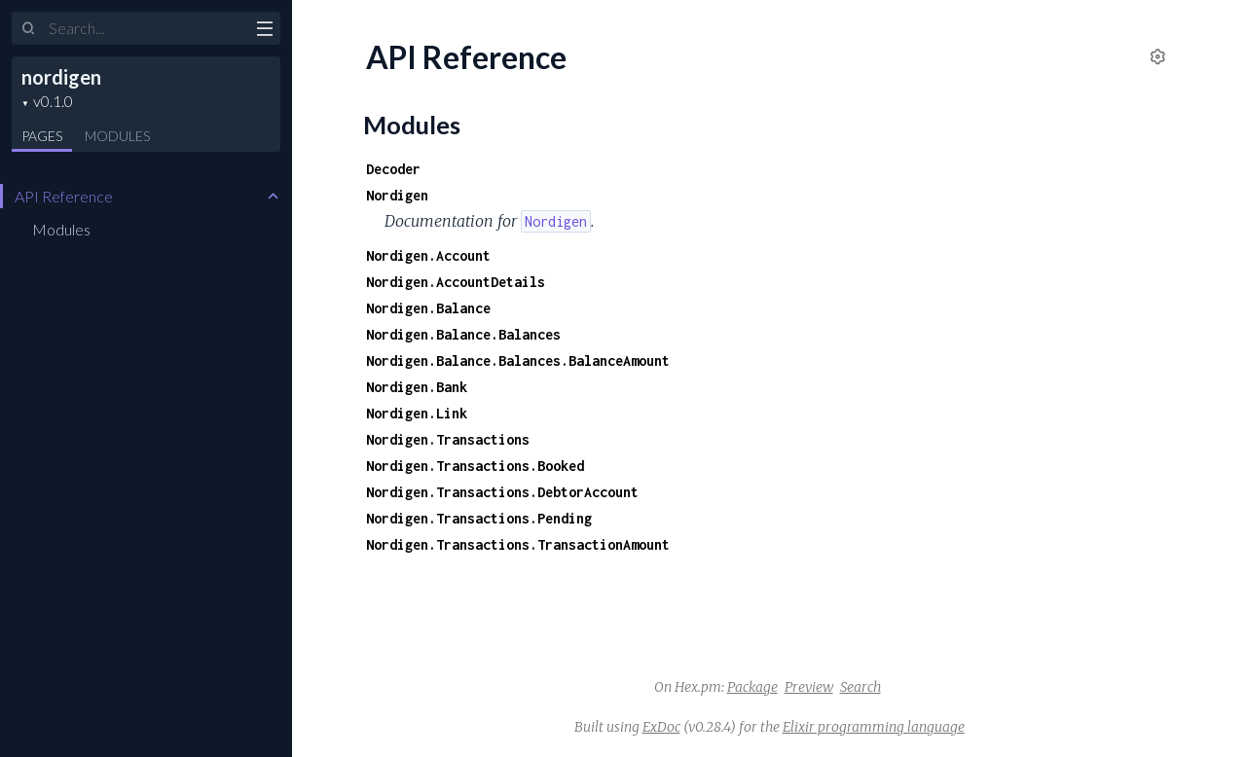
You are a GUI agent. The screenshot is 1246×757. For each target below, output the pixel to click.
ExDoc (661, 727)
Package (752, 687)
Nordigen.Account (428, 255)
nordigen (61, 77)
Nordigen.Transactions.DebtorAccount (502, 492)
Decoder (393, 169)
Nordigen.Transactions (448, 439)
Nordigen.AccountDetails (455, 281)
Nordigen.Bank (416, 386)
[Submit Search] (28, 29)
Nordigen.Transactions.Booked (475, 465)
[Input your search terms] (146, 28)
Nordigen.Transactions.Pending (479, 518)
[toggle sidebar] (264, 31)
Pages (41, 135)
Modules (117, 135)
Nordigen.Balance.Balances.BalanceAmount (518, 360)
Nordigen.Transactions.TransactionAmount (518, 544)
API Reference (64, 196)
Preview (809, 687)
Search (860, 687)
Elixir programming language (874, 727)
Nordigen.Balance (428, 308)
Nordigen (397, 195)
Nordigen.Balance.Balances (463, 334)
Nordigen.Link (416, 413)
